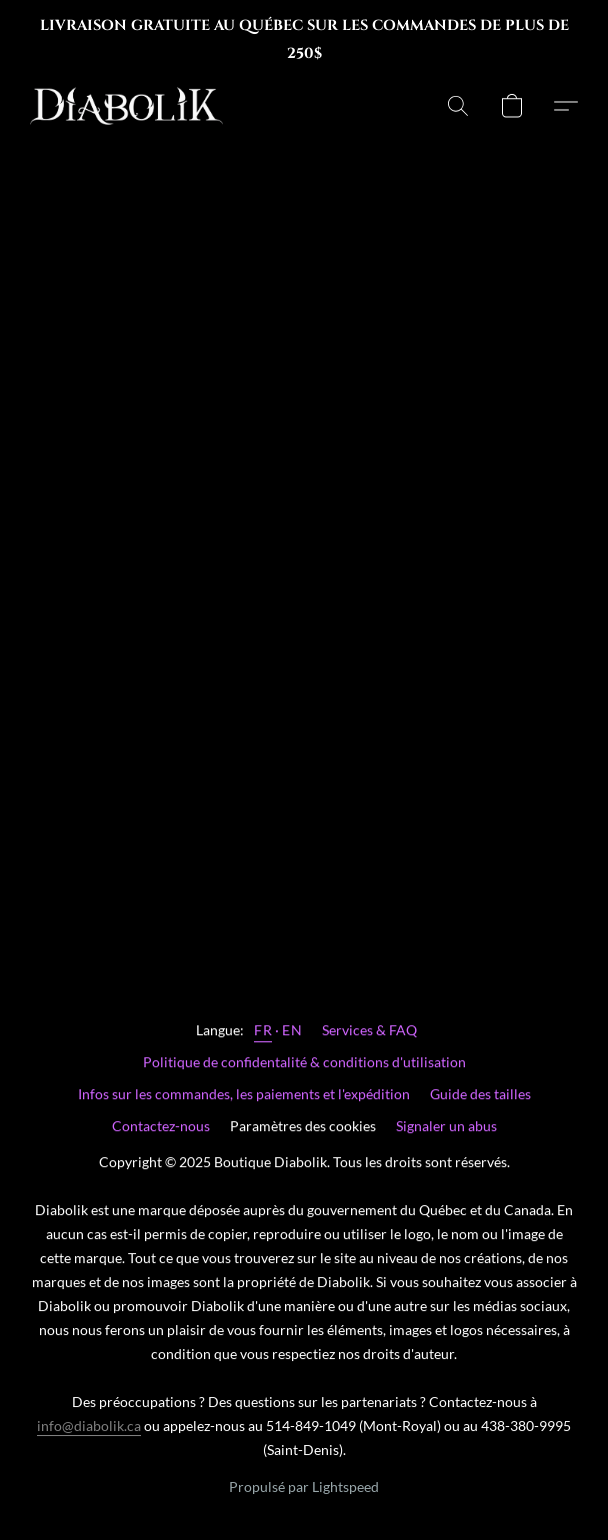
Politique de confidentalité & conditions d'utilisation (304, 1061)
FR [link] (263, 1029)
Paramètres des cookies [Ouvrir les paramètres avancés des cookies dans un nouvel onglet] (303, 1125)
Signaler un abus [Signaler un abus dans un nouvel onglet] (446, 1125)
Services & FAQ (369, 1029)
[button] (131, 106)
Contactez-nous (161, 1125)
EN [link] (292, 1029)
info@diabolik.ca (89, 1425)
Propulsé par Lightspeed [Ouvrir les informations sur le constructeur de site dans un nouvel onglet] (304, 1486)
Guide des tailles (480, 1093)
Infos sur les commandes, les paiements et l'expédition (244, 1093)
